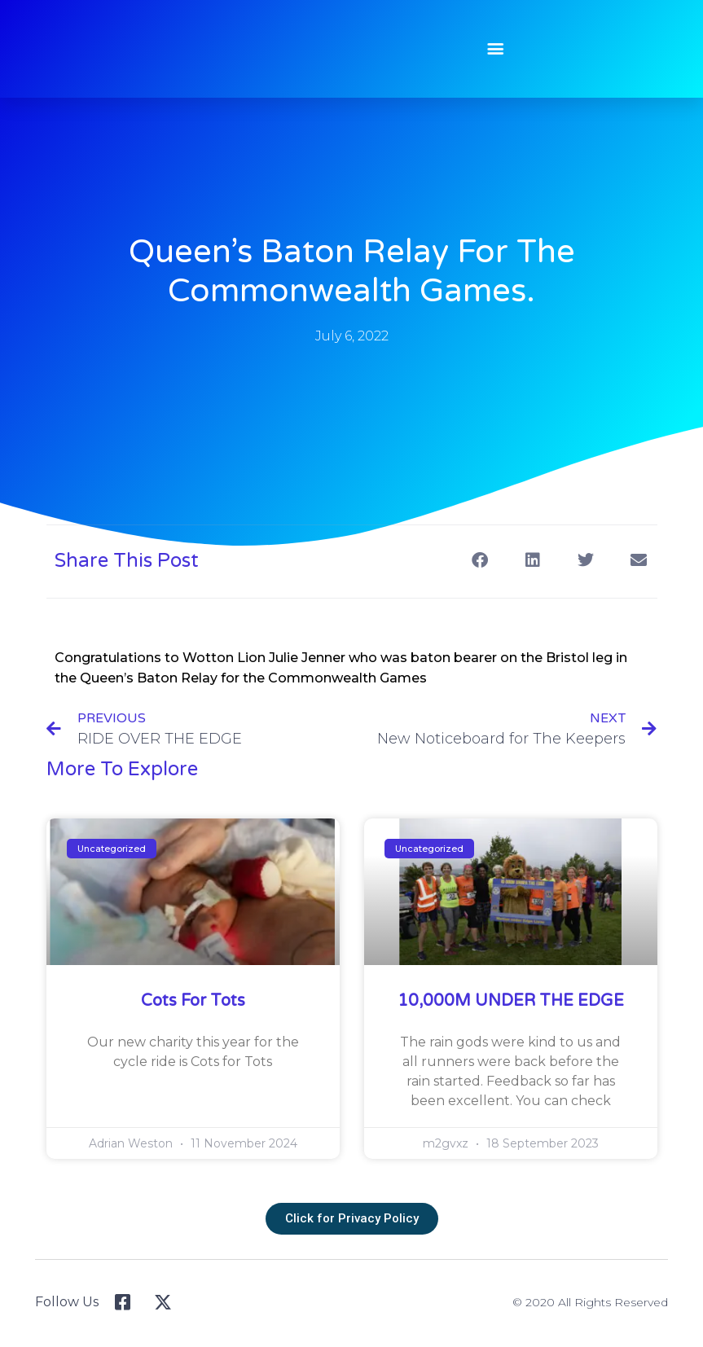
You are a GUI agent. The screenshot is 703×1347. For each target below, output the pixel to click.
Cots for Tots (193, 1001)
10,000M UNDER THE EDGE (511, 1001)
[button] (488, 48)
